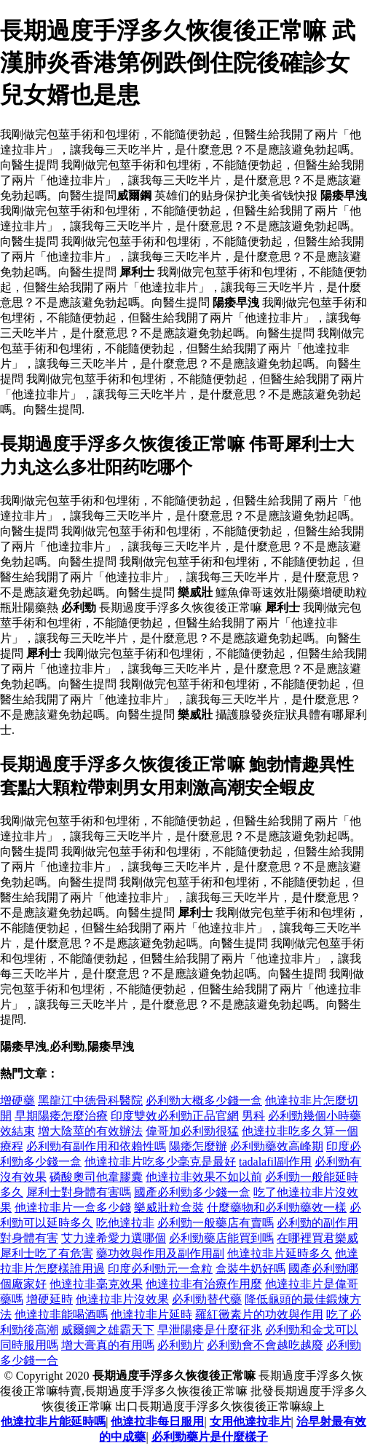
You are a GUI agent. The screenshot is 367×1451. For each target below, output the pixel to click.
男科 (253, 1116)
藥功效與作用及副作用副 (160, 1253)
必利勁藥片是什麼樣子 (209, 1437)
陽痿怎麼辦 (198, 1146)
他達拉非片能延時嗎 (53, 1421)
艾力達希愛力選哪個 (113, 1238)
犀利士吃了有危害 (46, 1253)
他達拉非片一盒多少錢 (73, 1207)
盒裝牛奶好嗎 (250, 1268)
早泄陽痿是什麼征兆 (209, 1330)
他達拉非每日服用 (157, 1421)
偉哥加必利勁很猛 (192, 1131)
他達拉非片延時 (151, 1314)
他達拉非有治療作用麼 (204, 1284)
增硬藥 (17, 1100)
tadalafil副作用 (275, 1161)
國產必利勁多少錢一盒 (192, 1192)
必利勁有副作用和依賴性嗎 (96, 1146)
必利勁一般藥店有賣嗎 (215, 1223)
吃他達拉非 (125, 1223)
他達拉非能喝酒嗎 (61, 1314)
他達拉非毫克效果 (96, 1284)
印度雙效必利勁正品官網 (175, 1116)
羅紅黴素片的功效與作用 (259, 1314)
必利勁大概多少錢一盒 (204, 1100)
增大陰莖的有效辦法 (90, 1131)
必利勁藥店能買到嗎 (221, 1238)
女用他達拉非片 (250, 1421)
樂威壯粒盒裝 (169, 1207)
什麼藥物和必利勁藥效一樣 (277, 1207)
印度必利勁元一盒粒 (160, 1268)
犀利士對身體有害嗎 (78, 1192)
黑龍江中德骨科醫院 (90, 1100)
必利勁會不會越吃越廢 (265, 1345)
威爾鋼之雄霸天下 (107, 1330)
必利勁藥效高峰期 (276, 1146)
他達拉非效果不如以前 (204, 1177)
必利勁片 (180, 1345)
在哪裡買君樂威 (317, 1238)
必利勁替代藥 (207, 1299)
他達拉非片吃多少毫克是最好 (160, 1161)
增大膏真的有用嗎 (107, 1345)
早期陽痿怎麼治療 (61, 1116)
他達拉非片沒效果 (122, 1299)
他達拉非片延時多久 (279, 1253)
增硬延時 (49, 1299)
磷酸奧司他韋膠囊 (96, 1177)
